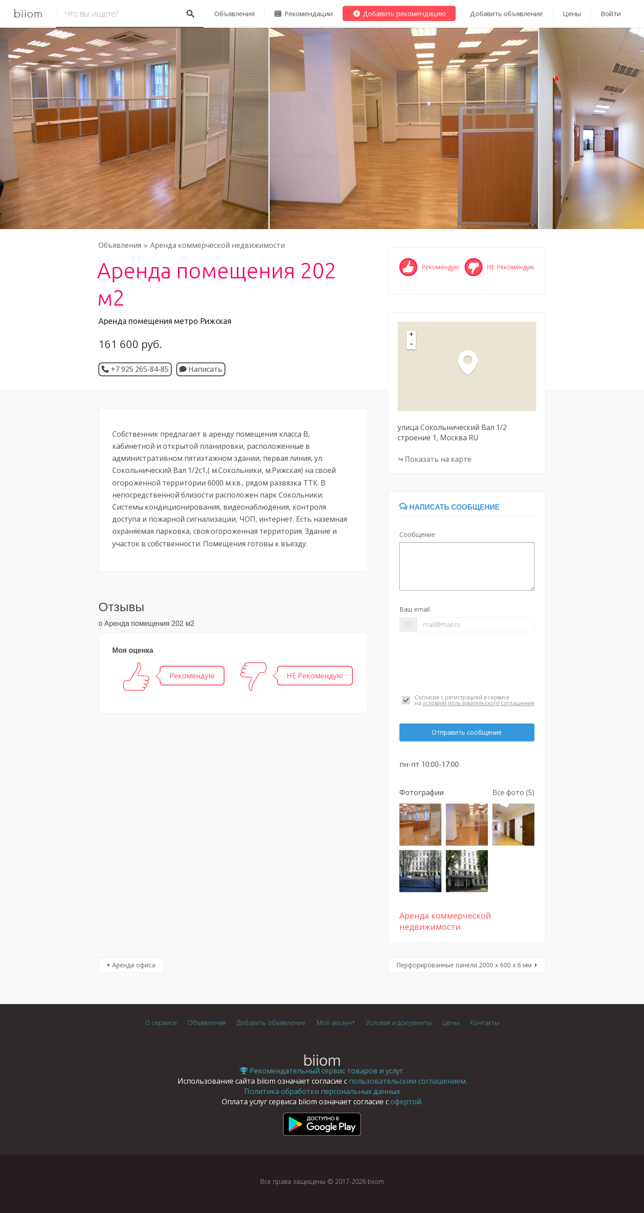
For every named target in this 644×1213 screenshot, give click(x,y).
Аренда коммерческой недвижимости (217, 245)
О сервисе (161, 1022)
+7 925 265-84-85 (140, 369)
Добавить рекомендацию (399, 13)
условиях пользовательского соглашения (478, 703)
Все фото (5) (513, 792)
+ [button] (411, 335)
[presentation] (466, 663)
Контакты (484, 1022)
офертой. (406, 1102)
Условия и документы (399, 1022)
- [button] (411, 344)
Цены (572, 13)
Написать (200, 369)
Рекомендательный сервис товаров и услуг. (322, 1071)
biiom (27, 14)
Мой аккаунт (336, 1022)
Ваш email (414, 609)
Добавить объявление (506, 13)
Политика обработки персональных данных (322, 1091)
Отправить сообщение (467, 732)
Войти (611, 13)
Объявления (234, 13)
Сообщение (417, 534)
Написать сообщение (449, 507)
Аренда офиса (133, 965)
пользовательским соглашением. (408, 1081)
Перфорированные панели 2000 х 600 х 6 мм (464, 965)
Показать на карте (438, 459)
